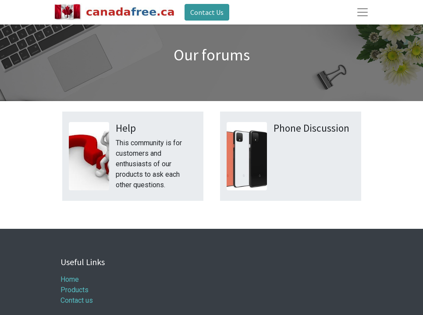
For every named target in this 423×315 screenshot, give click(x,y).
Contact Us (207, 12)
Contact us (76, 300)
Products (74, 290)
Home (69, 279)
